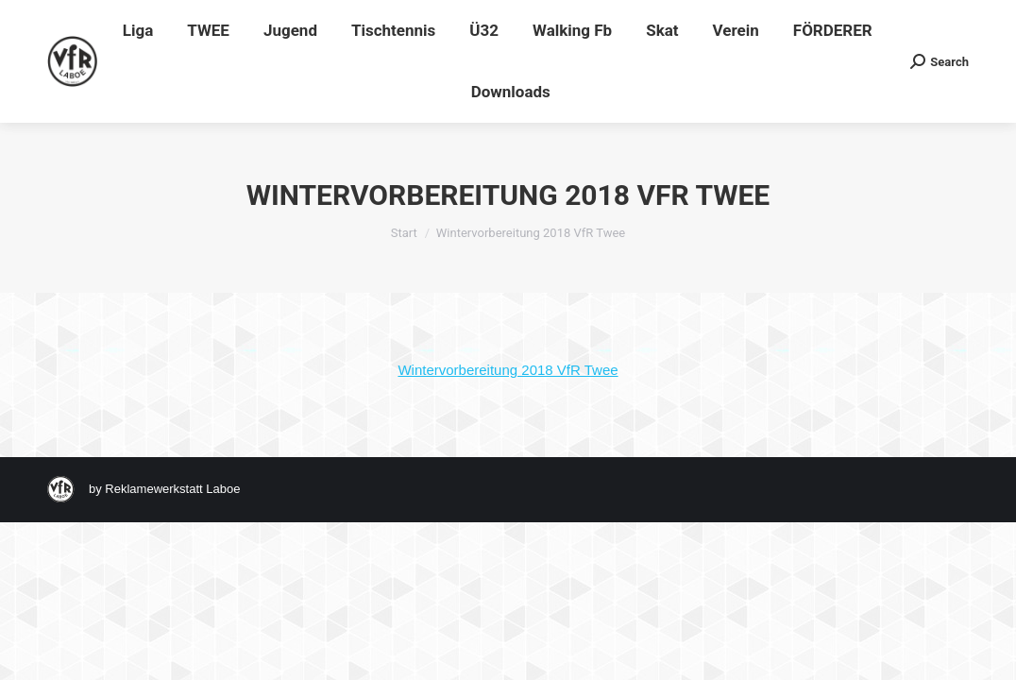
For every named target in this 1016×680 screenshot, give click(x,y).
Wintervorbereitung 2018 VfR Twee (508, 370)
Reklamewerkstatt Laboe (172, 489)
